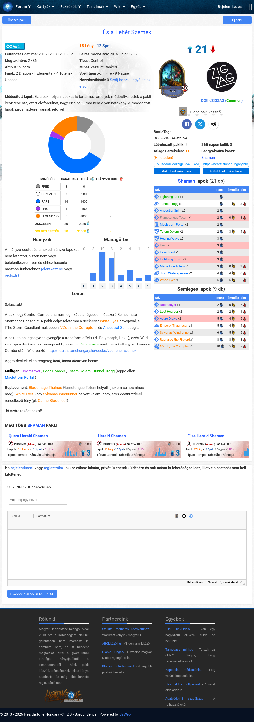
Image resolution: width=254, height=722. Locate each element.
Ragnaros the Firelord (175, 339)
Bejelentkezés (230, 7)
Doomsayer (30, 371)
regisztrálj (13, 275)
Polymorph (108, 338)
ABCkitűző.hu (111, 643)
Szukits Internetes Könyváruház (125, 629)
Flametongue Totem (79, 387)
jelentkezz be (52, 269)
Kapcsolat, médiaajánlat (183, 670)
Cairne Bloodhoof (52, 400)
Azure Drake (168, 318)
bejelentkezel (22, 468)
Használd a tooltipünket (182, 684)
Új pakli (237, 20)
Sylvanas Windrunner (60, 394)
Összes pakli (17, 20)
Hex (122, 338)
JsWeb (125, 714)
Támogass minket (179, 649)
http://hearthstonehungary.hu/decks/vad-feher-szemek (92, 350)
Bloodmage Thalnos (45, 387)
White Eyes (109, 321)
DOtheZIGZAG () (222, 100)
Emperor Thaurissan (174, 325)
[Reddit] (214, 124)
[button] (22, 516)
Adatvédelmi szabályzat (183, 698)
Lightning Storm (171, 259)
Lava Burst (167, 252)
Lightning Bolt (169, 197)
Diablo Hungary (113, 652)
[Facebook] (187, 124)
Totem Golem (79, 371)
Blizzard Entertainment (118, 666)
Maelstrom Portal (19, 377)
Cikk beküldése (178, 629)
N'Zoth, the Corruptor (77, 327)
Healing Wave (169, 238)
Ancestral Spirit (116, 327)
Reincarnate (89, 344)
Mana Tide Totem (172, 266)
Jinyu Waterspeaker (174, 273)
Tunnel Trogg (104, 371)
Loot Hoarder (54, 371)
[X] (200, 124)
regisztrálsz (54, 468)
